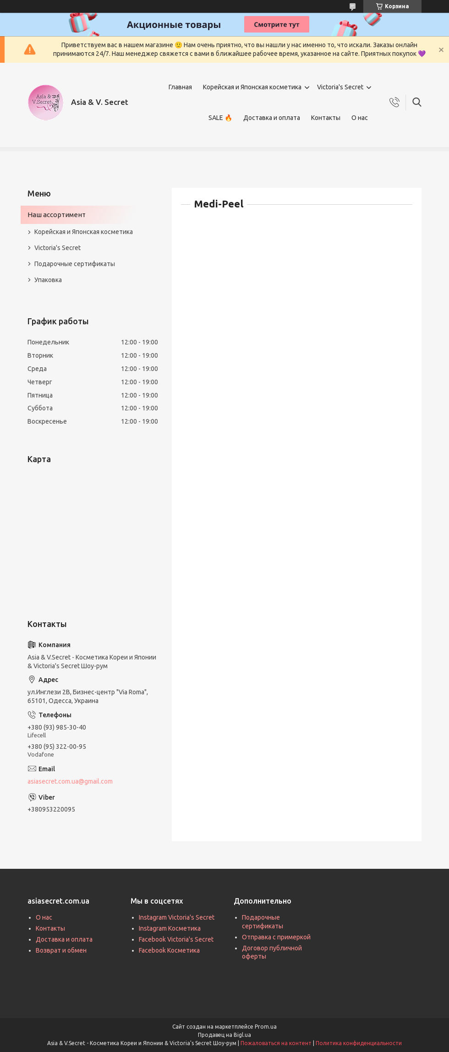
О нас (359, 117)
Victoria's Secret (340, 87)
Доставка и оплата (271, 117)
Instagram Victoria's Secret (176, 917)
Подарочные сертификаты (74, 263)
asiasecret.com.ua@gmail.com (70, 781)
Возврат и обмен (61, 950)
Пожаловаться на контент (276, 1043)
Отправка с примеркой (276, 937)
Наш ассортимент (56, 214)
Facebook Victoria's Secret (176, 939)
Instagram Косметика (170, 928)
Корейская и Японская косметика (252, 87)
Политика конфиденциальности (359, 1043)
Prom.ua (266, 1027)
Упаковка (48, 279)
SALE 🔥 (220, 117)
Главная (180, 87)
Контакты (325, 117)
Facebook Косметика (169, 950)
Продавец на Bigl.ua (224, 1035)
